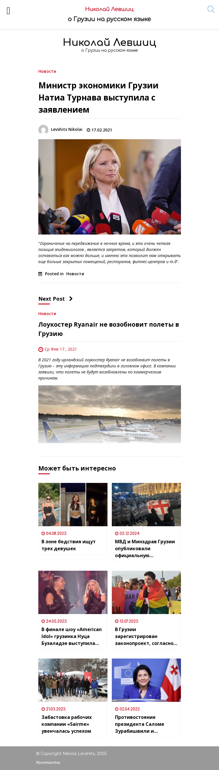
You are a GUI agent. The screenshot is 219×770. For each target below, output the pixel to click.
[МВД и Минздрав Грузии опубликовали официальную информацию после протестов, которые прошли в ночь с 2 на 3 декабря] (146, 504)
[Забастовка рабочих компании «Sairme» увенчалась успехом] (72, 680)
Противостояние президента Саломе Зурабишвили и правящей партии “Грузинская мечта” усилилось (139, 724)
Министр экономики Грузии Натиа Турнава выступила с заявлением (98, 97)
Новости (47, 70)
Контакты (48, 762)
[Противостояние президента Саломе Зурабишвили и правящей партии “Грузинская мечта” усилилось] (146, 680)
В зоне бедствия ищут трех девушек (68, 545)
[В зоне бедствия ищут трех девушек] (72, 504)
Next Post (55, 298)
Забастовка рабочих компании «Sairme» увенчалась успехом (66, 724)
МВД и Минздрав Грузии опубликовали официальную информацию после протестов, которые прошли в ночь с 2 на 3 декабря (145, 548)
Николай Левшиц (109, 42)
